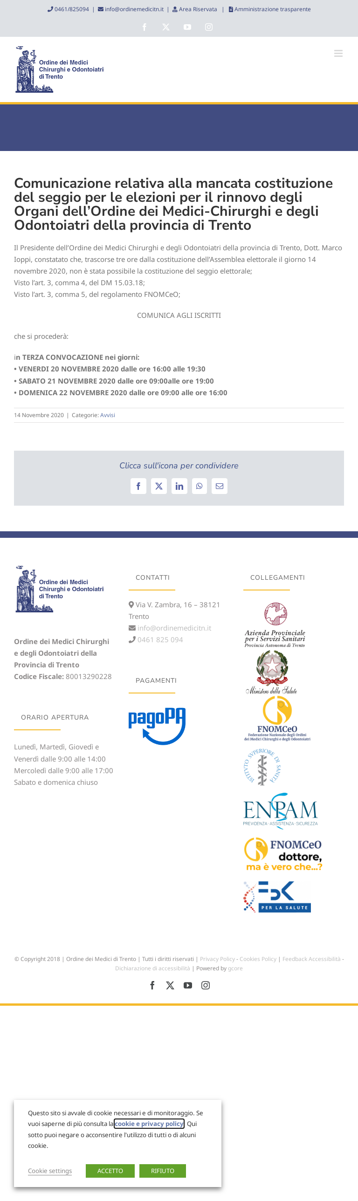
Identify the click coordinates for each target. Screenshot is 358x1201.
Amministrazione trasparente (272, 9)
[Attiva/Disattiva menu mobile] (339, 53)
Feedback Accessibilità (311, 959)
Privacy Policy (217, 959)
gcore (235, 968)
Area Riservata (198, 9)
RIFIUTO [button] (162, 1171)
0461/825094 (71, 9)
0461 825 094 (159, 639)
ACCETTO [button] (110, 1171)
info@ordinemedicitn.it (133, 9)
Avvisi (107, 415)
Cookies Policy (258, 959)
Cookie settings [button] (50, 1171)
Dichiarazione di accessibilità (152, 968)
